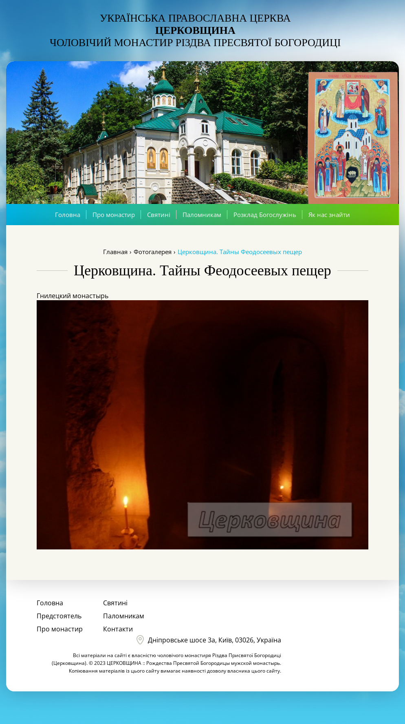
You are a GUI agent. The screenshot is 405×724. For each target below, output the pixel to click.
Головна (67, 214)
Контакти (118, 628)
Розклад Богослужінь (264, 214)
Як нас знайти (329, 214)
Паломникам (202, 214)
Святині (158, 214)
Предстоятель (59, 615)
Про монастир (113, 214)
